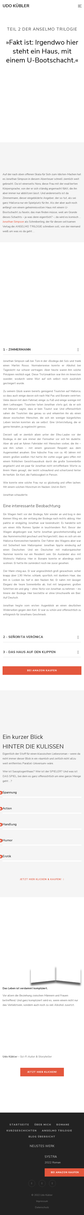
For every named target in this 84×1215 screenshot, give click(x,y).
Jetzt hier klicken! (42, 1072)
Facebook (31, 1183)
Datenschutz (42, 1207)
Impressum (42, 1201)
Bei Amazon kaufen (42, 670)
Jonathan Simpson (13, 222)
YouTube (52, 1183)
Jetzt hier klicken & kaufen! (42, 879)
